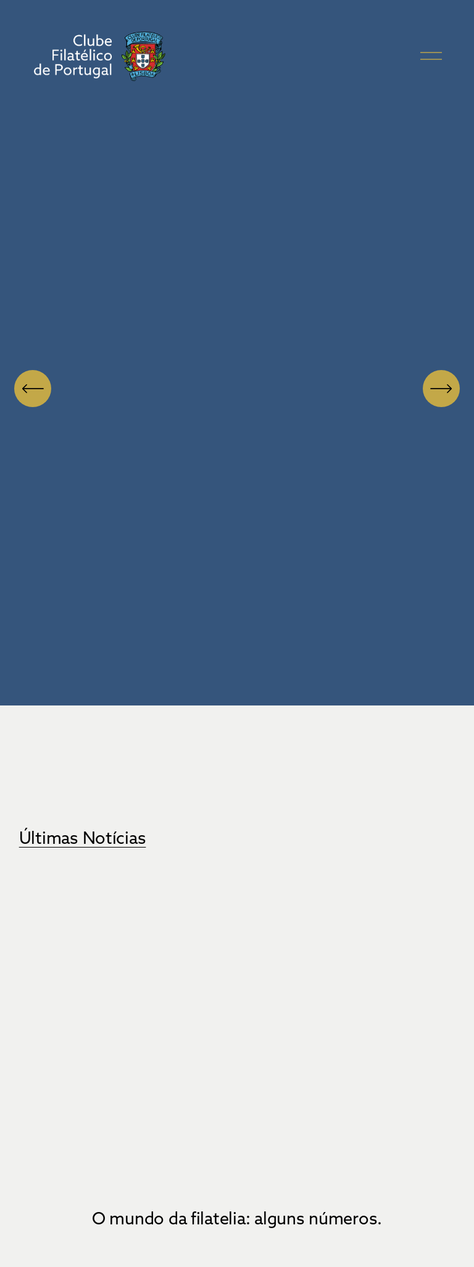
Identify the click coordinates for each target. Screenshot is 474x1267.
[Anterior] (32, 388)
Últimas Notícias (82, 837)
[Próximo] (441, 388)
